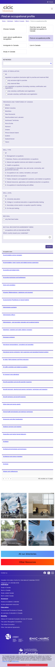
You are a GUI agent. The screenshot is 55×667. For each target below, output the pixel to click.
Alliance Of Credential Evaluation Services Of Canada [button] (16, 619)
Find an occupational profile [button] (40, 38)
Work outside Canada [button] (7, 596)
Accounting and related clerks (11, 270)
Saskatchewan (9, 139)
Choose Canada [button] (9, 29)
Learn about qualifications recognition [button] (12, 38)
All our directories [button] (27, 554)
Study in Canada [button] (9, 52)
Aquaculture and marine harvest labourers (14, 434)
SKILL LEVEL (7, 193)
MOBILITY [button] (4, 616)
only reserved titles (14, 83)
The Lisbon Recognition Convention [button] (11, 621)
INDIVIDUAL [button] (4, 585)
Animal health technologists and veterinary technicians (18, 411)
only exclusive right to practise (17, 80)
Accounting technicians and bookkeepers (14, 277)
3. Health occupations (12, 165)
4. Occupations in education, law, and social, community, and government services (24, 169)
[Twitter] (49, 572)
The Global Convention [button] (8, 624)
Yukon (7, 142)
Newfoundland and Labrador (14, 117)
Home (4, 21)
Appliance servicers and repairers (12, 426)
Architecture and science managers (12, 456)
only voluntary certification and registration (21, 91)
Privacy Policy (15, 661)
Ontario (7, 129)
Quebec (7, 136)
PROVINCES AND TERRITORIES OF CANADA (18, 102)
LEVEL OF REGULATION (11, 71)
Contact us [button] (4, 573)
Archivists (5, 464)
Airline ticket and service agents (11, 404)
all (5, 153)
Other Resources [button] (27, 562)
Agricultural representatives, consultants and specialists (18, 344)
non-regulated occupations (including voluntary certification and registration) (25, 87)
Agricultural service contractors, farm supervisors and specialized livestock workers (25, 352)
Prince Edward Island (12, 132)
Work (27, 21)
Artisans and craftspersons (10, 471)
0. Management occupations (14, 156)
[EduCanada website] (28, 651)
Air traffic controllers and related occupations (15, 367)
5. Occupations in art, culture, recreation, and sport (21, 173)
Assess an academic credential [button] (10, 601)
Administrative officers (9, 314)
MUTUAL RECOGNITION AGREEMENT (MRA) (18, 227)
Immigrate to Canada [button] (10, 45)
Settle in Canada (19, 21)
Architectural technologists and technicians (14, 449)
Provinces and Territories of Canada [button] (11, 610)
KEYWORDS (7, 59)
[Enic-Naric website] (39, 639)
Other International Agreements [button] (10, 627)
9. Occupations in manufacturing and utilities (19, 185)
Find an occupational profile (39, 21)
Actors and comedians (9, 285)
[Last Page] (11, 478)
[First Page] (3, 478)
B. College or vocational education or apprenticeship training (24, 202)
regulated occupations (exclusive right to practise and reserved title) (27, 77)
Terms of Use (5, 661)
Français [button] (51, 2)
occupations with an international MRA (17, 230)
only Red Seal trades (11, 219)
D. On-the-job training (12, 208)
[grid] (27, 365)
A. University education (12, 199)
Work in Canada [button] (5, 590)
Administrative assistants (10, 307)
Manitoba (8, 111)
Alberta (7, 105)
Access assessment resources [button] (10, 604)
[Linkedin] (52, 572)
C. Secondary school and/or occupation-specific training (23, 205)
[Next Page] (8, 478)
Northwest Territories (12, 120)
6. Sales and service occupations (15, 176)
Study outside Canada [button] (7, 593)
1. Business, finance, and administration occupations (21, 159)
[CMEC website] (16, 639)
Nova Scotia (9, 123)
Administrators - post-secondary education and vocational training (21, 322)
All (6, 74)
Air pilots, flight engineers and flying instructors (16, 359)
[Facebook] (45, 572)
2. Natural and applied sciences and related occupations (23, 162)
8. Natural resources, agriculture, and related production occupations (27, 182)
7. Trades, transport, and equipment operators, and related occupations (28, 179)
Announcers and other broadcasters (13, 419)
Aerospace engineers (9, 337)
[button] (7, 8)
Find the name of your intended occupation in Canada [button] (38, 29)
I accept (27, 665)
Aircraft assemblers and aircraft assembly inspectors (17, 382)
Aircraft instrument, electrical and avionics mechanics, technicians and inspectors (25, 389)
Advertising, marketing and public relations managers (17, 329)
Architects (5, 441)
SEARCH (49, 246)
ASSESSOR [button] (4, 599)
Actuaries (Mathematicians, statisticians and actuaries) (18, 292)
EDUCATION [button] (5, 607)
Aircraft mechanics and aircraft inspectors (14, 396)
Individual (10, 21)
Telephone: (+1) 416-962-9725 (10, 583)
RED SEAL (6, 216)
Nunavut (8, 126)
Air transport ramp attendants (11, 374)
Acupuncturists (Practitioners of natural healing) (16, 299)
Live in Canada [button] (35, 45)
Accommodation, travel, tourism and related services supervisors (20, 262)
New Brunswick (10, 114)
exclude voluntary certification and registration (22, 94)
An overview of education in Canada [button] (11, 613)
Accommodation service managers (12, 255)
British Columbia (10, 108)
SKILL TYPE (7, 150)
